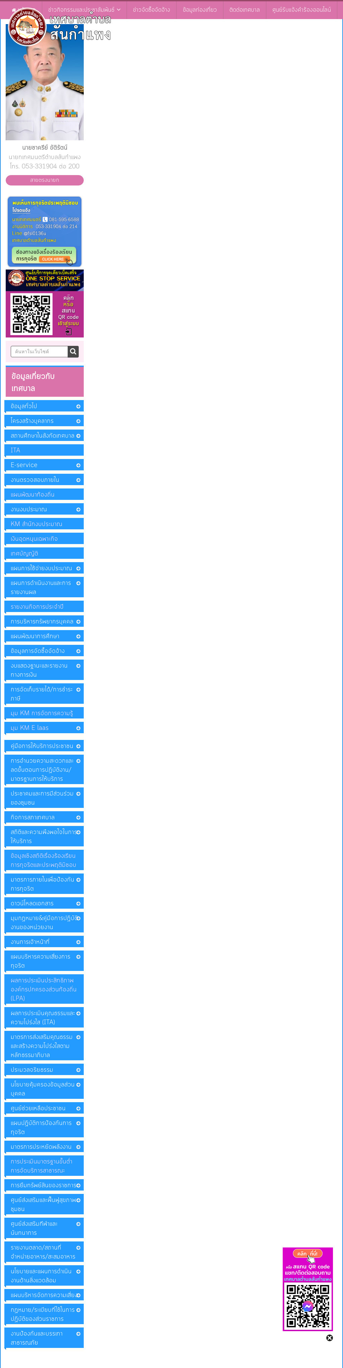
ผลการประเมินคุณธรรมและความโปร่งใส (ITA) (43, 1018)
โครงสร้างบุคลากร (32, 421)
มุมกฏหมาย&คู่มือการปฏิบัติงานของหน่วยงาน (44, 923)
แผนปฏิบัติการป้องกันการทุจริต (41, 1128)
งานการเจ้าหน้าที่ (30, 942)
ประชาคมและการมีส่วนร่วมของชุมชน (42, 798)
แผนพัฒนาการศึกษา (35, 636)
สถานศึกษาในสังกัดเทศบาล (42, 436)
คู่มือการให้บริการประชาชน (42, 746)
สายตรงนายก (44, 180)
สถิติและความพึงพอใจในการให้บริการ (44, 837)
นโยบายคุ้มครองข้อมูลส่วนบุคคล (43, 1089)
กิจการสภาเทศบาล (33, 817)
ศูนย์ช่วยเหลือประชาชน (38, 1108)
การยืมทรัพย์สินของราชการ (43, 1185)
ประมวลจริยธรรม (32, 1070)
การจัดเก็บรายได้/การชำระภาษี (42, 694)
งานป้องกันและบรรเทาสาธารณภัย (37, 1338)
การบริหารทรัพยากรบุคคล (42, 621)
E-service (24, 465)
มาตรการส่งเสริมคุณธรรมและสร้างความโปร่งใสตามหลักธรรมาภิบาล (42, 1046)
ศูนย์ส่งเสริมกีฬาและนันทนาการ (34, 1228)
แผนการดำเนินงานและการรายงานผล (41, 588)
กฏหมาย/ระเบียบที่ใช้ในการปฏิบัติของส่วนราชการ (43, 1314)
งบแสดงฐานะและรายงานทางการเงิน (39, 670)
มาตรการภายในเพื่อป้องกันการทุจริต (42, 884)
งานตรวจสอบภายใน (35, 480)
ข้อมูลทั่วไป (24, 406)
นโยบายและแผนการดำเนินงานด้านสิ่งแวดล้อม (41, 1276)
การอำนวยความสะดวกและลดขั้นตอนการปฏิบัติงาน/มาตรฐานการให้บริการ (42, 770)
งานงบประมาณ (29, 509)
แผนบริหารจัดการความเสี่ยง (44, 1295)
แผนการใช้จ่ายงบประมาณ (41, 568)
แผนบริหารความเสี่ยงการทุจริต (40, 961)
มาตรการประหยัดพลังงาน (41, 1147)
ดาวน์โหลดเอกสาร (32, 903)
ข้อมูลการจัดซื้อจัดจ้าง (38, 651)
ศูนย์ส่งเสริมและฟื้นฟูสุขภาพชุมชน (43, 1205)
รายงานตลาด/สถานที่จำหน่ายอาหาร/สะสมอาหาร (43, 1252)
